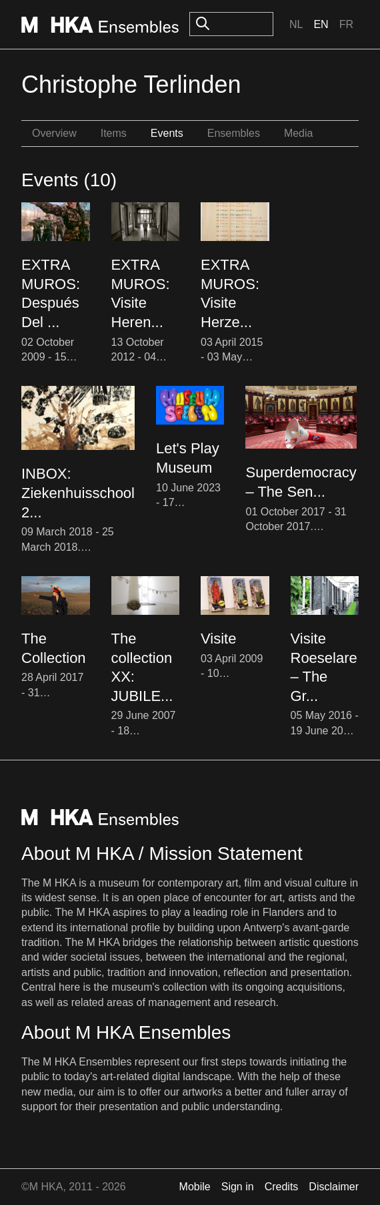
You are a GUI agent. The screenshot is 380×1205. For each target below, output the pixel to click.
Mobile (195, 1186)
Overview (54, 133)
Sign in (237, 1186)
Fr (346, 24)
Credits (282, 1186)
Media (298, 133)
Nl (296, 24)
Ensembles (233, 133)
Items (114, 133)
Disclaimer (334, 1186)
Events (167, 133)
